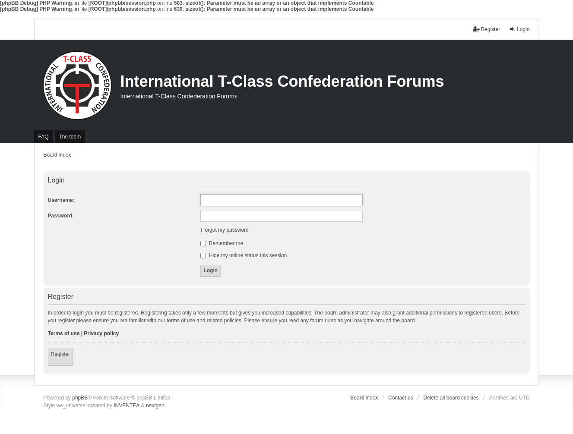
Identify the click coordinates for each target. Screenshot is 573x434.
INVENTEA (126, 406)
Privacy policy (101, 333)
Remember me (221, 243)
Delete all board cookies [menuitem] (451, 398)
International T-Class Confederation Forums (282, 81)
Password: (61, 216)
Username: (61, 200)
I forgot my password (224, 230)
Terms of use (64, 333)
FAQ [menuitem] (43, 137)
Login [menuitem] (519, 29)
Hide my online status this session (243, 255)
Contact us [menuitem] (400, 398)
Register (60, 354)
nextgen (155, 406)
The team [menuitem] (70, 137)
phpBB (80, 398)
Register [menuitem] (486, 29)
